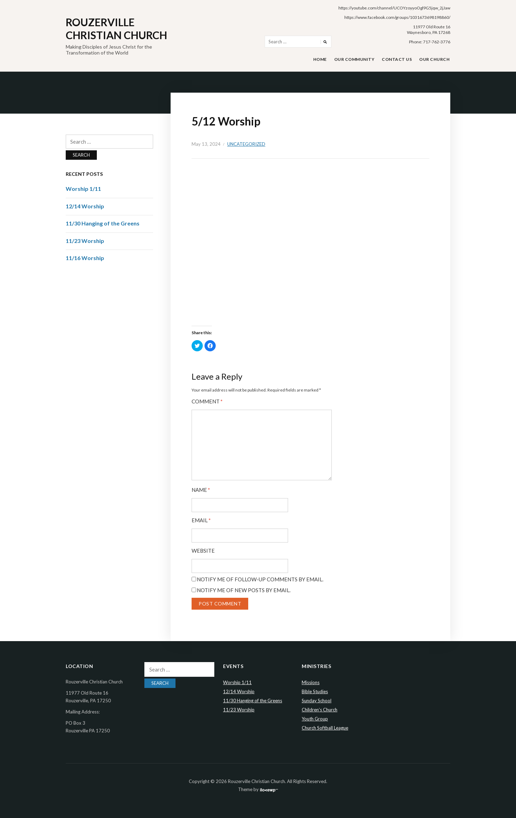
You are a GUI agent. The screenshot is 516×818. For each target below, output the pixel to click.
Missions (311, 682)
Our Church (434, 59)
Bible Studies (315, 691)
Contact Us (397, 59)
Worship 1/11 (83, 188)
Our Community (354, 59)
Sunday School (316, 700)
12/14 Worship (85, 206)
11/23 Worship (85, 240)
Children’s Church (319, 709)
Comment (207, 401)
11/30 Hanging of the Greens (102, 223)
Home (320, 59)
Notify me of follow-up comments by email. (260, 579)
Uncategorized (246, 144)
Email (201, 520)
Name (201, 490)
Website (203, 551)
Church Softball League (325, 728)
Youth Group (315, 719)
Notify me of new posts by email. (244, 590)
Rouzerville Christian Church (116, 29)
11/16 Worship (85, 257)
